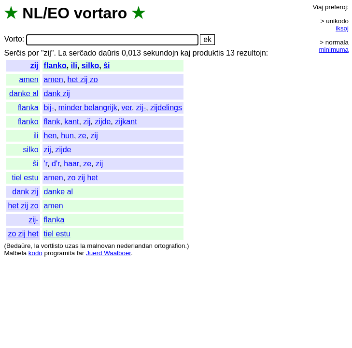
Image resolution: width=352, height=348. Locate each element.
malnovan (101, 245)
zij (34, 65)
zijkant (126, 121)
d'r (55, 164)
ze (82, 135)
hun (67, 135)
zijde (103, 121)
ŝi (106, 65)
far (80, 253)
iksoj (342, 28)
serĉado (83, 53)
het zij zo (83, 79)
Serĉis (14, 53)
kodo (35, 253)
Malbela (15, 253)
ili (74, 65)
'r (46, 164)
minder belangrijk (87, 107)
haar (71, 164)
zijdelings (166, 107)
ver (127, 107)
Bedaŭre (18, 245)
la (36, 245)
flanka (28, 107)
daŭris (109, 53)
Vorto (13, 39)
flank (52, 121)
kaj (185, 53)
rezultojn (251, 53)
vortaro (100, 13)
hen (50, 135)
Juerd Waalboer (108, 253)
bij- (49, 107)
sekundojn (160, 53)
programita (59, 253)
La (62, 53)
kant (71, 121)
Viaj (317, 7)
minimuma (334, 49)
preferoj (336, 7)
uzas (71, 245)
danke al (24, 93)
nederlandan (135, 245)
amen (29, 79)
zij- (141, 107)
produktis (208, 53)
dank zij (57, 93)
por (33, 53)
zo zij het (83, 178)
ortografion (170, 245)
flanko (55, 65)
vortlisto (52, 245)
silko (90, 65)
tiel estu (25, 178)
